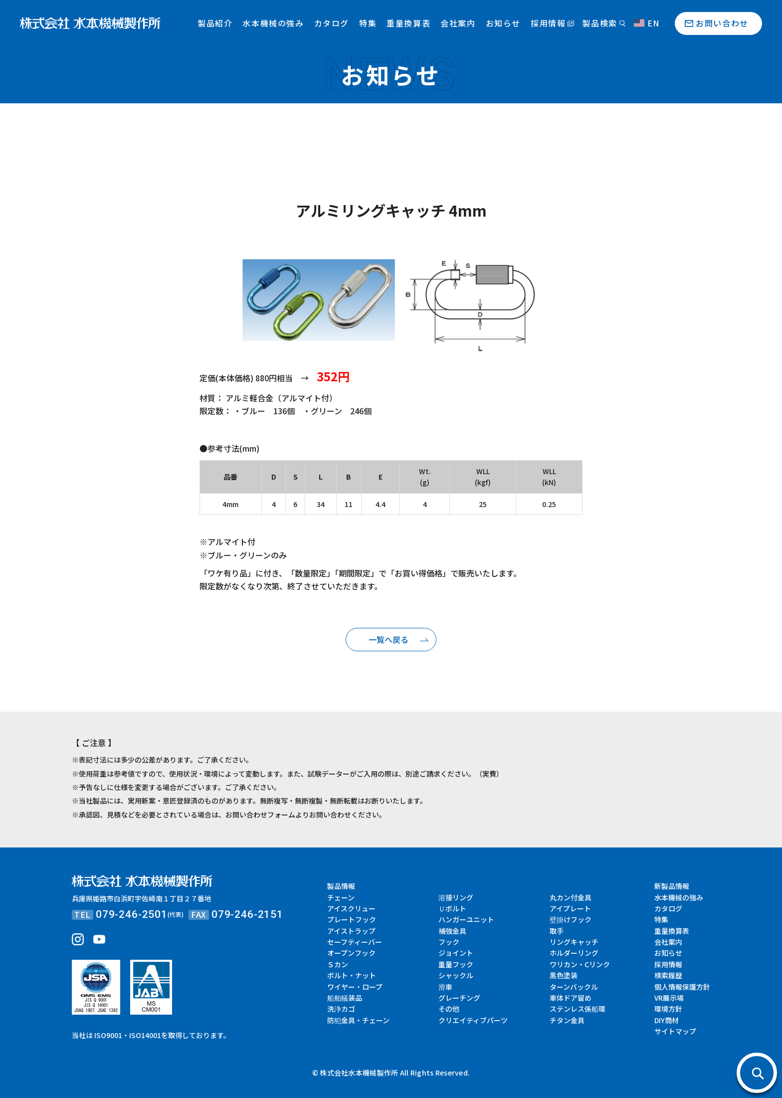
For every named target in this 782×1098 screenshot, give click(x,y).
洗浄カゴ (341, 1009)
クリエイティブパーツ (473, 1020)
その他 (448, 1009)
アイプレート (570, 908)
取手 (557, 931)
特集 (368, 23)
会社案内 (457, 23)
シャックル (455, 975)
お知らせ (503, 23)
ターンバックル (574, 987)
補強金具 (452, 931)
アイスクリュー (351, 908)
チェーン (341, 897)
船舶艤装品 (344, 998)
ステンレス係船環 (577, 1009)
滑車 (445, 987)
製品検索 (599, 23)
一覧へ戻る (388, 639)
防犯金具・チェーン (358, 1020)
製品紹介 (214, 23)
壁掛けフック (570, 919)
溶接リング (455, 897)
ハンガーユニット (466, 919)
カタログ (331, 23)
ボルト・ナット (351, 975)
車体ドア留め (570, 998)
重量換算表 (408, 23)
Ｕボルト (452, 908)
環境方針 (668, 1009)
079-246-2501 (132, 914)
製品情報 (341, 886)
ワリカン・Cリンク (580, 964)
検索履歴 (668, 975)
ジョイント (455, 953)
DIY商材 (666, 1020)
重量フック (455, 964)
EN (647, 23)
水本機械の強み (273, 23)
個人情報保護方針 (682, 987)
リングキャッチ (574, 942)
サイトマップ (675, 1031)
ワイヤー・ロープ (355, 987)
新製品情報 (671, 886)
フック (448, 942)
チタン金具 (567, 1020)
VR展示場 (669, 998)
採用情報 (548, 23)
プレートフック (351, 919)
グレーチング (459, 998)
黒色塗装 (564, 975)
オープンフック (351, 953)
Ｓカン (337, 964)
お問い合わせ (722, 23)
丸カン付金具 (570, 897)
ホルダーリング (574, 953)
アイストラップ (351, 931)
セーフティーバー (354, 942)
